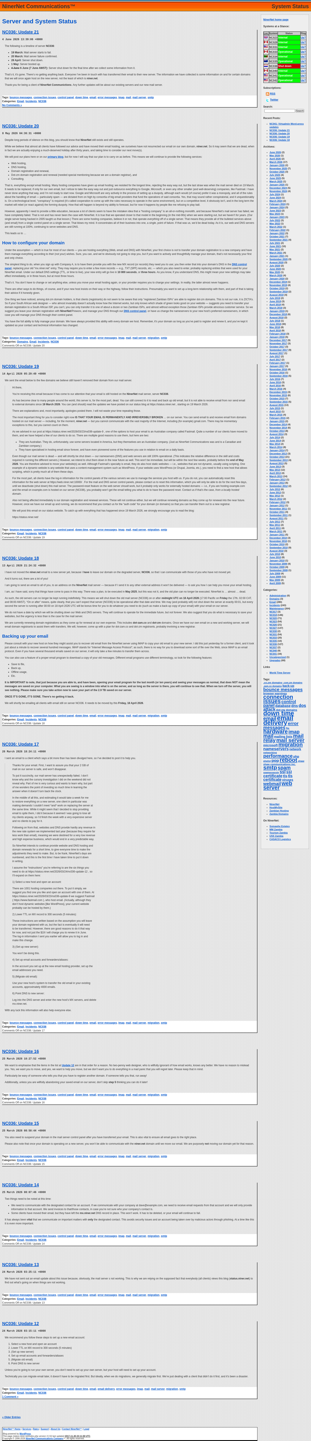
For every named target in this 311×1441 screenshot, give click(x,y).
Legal (86, 1427)
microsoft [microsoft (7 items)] (270, 745)
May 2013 (275, 470)
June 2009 (275, 576)
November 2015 (278, 395)
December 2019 (278, 282)
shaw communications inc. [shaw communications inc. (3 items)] (279, 764)
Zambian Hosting (279, 810)
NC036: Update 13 (20, 1262)
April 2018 (275, 330)
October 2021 (277, 236)
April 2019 (275, 304)
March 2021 (276, 252)
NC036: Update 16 (20, 1050)
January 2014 (277, 450)
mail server (139, 97)
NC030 (273, 631)
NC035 (273, 641)
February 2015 (278, 418)
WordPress (25, 1431)
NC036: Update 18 (20, 557)
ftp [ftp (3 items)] (287, 728)
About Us (55, 1427)
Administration (278, 595)
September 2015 (279, 401)
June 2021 (275, 246)
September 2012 (279, 486)
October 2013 (277, 457)
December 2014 (278, 424)
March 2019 (276, 308)
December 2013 (278, 453)
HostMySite (276, 807)
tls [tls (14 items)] (285, 776)
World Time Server (280, 672)
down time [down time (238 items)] (278, 713)
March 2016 (276, 389)
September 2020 (279, 259)
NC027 (273, 628)
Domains (22, 341)
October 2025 (277, 171)
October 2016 (277, 372)
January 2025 (277, 184)
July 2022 (275, 220)
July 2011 (275, 521)
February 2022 (278, 230)
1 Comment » (10, 1394)
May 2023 (275, 214)
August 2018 (277, 317)
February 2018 (278, 333)
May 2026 (275, 155)
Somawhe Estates (280, 826)
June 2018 (275, 324)
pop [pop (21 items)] (275, 760)
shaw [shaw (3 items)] (301, 761)
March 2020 (276, 275)
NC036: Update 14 (20, 1183)
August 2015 (277, 405)
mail (128, 97)
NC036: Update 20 (20, 125)
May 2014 (275, 444)
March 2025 (276, 181)
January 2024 (277, 207)
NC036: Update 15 (20, 1122)
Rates (36, 1427)
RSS (272, 93)
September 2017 (279, 350)
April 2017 (275, 359)
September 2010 (279, 547)
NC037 (273, 647)
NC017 (273, 611)
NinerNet (274, 804)
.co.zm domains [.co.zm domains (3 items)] (272, 682)
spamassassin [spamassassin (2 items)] (271, 772)
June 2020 (275, 269)
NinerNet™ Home (12, 1427)
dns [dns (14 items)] (294, 706)
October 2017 (277, 346)
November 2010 (278, 541)
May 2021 (275, 249)
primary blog (55, 156)
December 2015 (278, 392)
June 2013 (275, 466)
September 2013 (279, 460)
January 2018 (277, 337)
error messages (107, 97)
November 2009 (278, 563)
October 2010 (277, 544)
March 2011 (276, 531)
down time (81, 97)
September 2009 (279, 570)
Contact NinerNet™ (72, 1427)
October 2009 (277, 567)
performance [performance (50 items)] (278, 756)
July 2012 (275, 489)
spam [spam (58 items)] (284, 768)
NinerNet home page (276, 19)
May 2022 (275, 223)
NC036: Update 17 (20, 743)
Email (20, 101)
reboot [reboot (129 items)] (288, 760)
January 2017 (277, 366)
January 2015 (277, 421)
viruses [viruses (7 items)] (287, 780)
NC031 (273, 634)
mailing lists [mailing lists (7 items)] (283, 736)
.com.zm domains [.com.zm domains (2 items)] (292, 682)
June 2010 (275, 557)
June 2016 (275, 382)
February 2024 (278, 204)
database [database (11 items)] (282, 706)
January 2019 (277, 311)
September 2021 (279, 239)
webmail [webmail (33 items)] (272, 783)
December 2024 (278, 188)
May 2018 (275, 327)
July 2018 (275, 320)
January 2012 (277, 505)
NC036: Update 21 (20, 32)
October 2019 (277, 288)
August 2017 (277, 353)
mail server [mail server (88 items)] (290, 740)
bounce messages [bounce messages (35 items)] (283, 689)
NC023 (273, 621)
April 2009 (275, 583)
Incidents (31, 101)
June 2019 (275, 301)
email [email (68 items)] (269, 718)
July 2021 (275, 243)
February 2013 (278, 479)
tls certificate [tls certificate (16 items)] (278, 778)
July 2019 (275, 298)
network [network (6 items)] (295, 749)
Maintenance (277, 608)
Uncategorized (278, 657)
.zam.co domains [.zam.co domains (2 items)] (272, 686)
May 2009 (275, 580)
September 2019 (279, 291)
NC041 (273, 654)
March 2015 (276, 414)
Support (45, 1427)
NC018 (273, 615)
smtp (151, 97)
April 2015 (275, 411)
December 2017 (278, 340)
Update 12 (68, 1064)
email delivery (106, 1386)
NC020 (273, 618)
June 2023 (275, 210)
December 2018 (278, 314)
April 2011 (275, 528)
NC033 (273, 637)
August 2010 (277, 551)
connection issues (44, 97)
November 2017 (278, 343)
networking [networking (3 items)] (270, 752)
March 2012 (276, 499)
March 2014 (276, 447)
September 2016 (279, 376)
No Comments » (12, 104)
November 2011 (278, 508)
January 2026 (277, 165)
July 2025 (275, 175)
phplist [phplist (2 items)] (267, 761)
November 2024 (278, 191)
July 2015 (275, 408)
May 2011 (275, 525)
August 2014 (277, 434)
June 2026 (275, 152)
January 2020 (277, 278)
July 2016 (275, 379)
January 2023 (277, 217)
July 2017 (275, 356)
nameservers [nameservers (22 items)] (276, 749)
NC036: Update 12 (20, 1321)
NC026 (273, 624)
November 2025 (278, 168)
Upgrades (275, 660)
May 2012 (275, 495)
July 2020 (275, 265)
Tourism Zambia (279, 832)
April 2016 (275, 385)
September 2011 (279, 515)
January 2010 (277, 560)
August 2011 (277, 518)
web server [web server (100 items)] (277, 785)
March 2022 (276, 227)
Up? (303, 37)
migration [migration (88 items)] (290, 744)
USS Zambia (276, 836)
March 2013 (276, 476)
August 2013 (277, 463)
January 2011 (277, 534)
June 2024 (275, 197)
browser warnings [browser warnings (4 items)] (275, 693)
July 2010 (275, 554)
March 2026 (276, 162)
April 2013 (275, 473)
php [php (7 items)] (296, 756)
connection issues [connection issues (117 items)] (278, 699)
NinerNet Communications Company (44, 1436)
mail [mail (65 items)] (268, 736)
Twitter (274, 99)
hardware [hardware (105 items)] (275, 731)
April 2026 (275, 158)
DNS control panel (135, 310)
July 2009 (275, 573)
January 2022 (277, 233)
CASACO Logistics (280, 839)
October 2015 (277, 398)
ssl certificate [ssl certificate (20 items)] (277, 774)
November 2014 (278, 427)
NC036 (42, 101)
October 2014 (277, 431)
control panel (66, 97)
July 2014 (275, 437)
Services (26, 1427)
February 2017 (278, 363)
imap (121, 97)
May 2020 (275, 272)
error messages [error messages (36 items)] (280, 725)
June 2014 (275, 440)
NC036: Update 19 (20, 366)
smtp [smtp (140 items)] (270, 767)
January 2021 (277, 256)
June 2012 (275, 492)
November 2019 (278, 285)
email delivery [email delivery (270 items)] (278, 720)
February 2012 (278, 502)
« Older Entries (11, 1415)
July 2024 (275, 194)
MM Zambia (276, 829)
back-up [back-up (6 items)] (288, 686)
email (93, 97)
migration (153, 337)
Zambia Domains (279, 814)
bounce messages (21, 97)
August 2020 (277, 262)
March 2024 (276, 201)
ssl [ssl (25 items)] (283, 771)
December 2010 (278, 538)
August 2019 (277, 295)
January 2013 (277, 482)
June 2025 (275, 178)
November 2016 (278, 369)
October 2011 (277, 512)
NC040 (273, 650)
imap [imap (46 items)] (293, 731)
